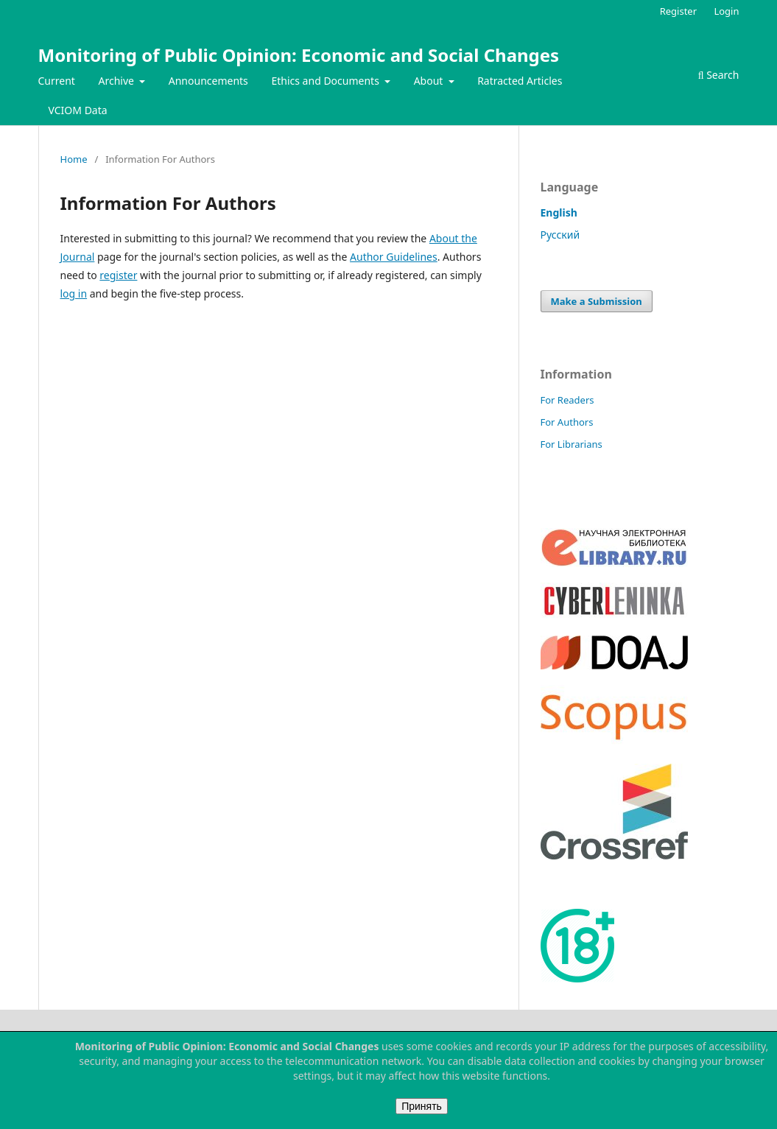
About (430, 81)
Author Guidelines (393, 257)
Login (726, 11)
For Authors (567, 422)
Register (678, 11)
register (118, 275)
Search (718, 75)
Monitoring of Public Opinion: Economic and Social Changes (299, 55)
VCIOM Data (78, 110)
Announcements (208, 81)
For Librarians (571, 444)
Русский (560, 235)
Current (56, 81)
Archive (118, 81)
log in (74, 293)
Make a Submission (596, 301)
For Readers (567, 400)
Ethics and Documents (326, 81)
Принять (421, 1106)
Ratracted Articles (519, 81)
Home (74, 159)
